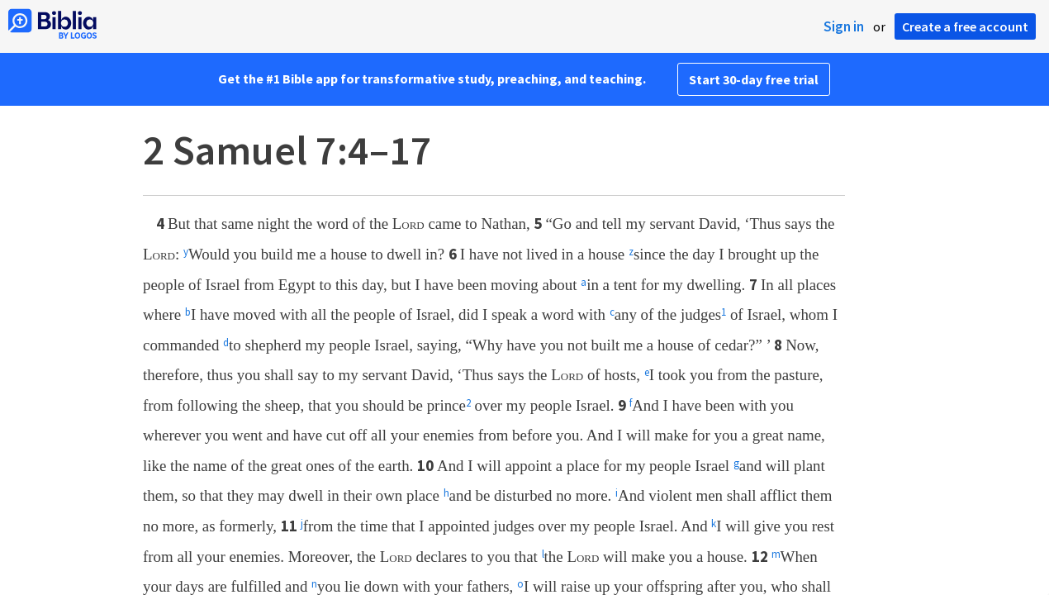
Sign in (844, 26)
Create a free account (965, 26)
